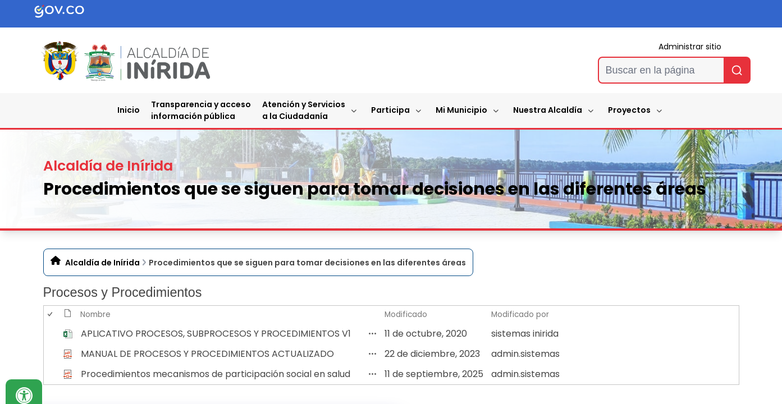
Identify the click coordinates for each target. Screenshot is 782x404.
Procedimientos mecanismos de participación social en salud (215, 374)
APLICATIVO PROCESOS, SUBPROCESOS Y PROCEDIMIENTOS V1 (216, 333)
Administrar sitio (689, 46)
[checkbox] (49, 334)
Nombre (95, 314)
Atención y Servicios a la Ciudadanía (303, 110)
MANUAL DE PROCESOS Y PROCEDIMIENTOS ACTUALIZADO (207, 353)
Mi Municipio (461, 110)
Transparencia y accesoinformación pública (201, 110)
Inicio (128, 110)
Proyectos (629, 110)
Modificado (406, 314)
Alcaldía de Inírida (102, 262)
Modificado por (520, 314)
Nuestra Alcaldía (547, 110)
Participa (390, 110)
